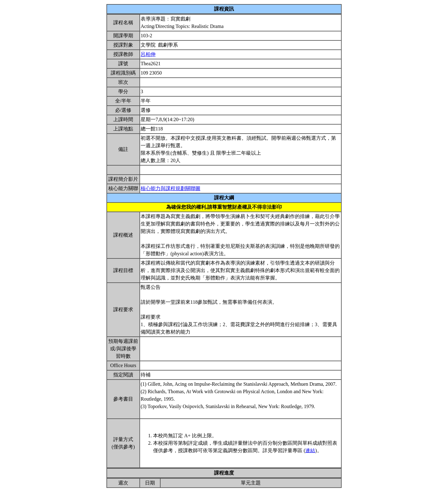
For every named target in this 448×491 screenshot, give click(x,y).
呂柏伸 (148, 54)
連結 (310, 450)
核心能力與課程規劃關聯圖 (170, 188)
